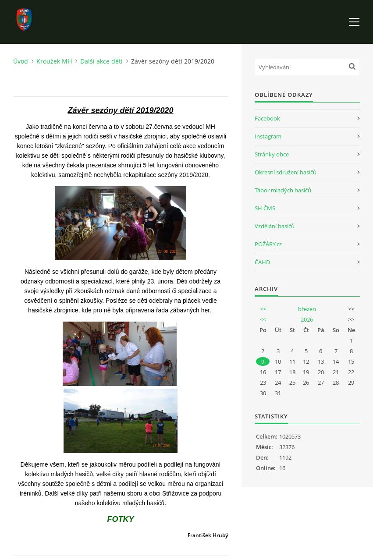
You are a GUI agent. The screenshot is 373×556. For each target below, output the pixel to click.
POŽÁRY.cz (268, 244)
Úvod (20, 61)
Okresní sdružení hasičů (285, 172)
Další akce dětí (101, 61)
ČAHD (262, 262)
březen (307, 309)
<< (263, 309)
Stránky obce (272, 154)
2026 (307, 319)
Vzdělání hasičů (275, 226)
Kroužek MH (54, 61)
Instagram (268, 136)
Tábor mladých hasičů (283, 190)
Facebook (267, 118)
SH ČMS (265, 208)
